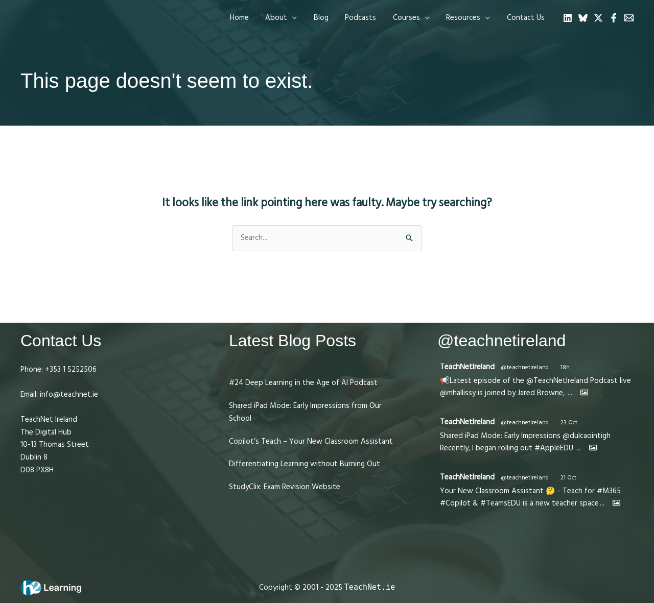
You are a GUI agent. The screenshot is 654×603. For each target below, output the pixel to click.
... (570, 393)
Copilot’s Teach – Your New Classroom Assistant (311, 441)
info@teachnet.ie (68, 394)
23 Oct (568, 422)
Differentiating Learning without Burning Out (304, 464)
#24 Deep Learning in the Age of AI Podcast (303, 382)
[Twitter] (598, 17)
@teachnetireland (525, 367)
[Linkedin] (567, 17)
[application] (299, 18)
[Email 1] (629, 17)
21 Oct (568, 477)
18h (565, 367)
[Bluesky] (583, 17)
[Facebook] (613, 17)
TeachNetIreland (467, 366)
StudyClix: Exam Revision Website (284, 486)
